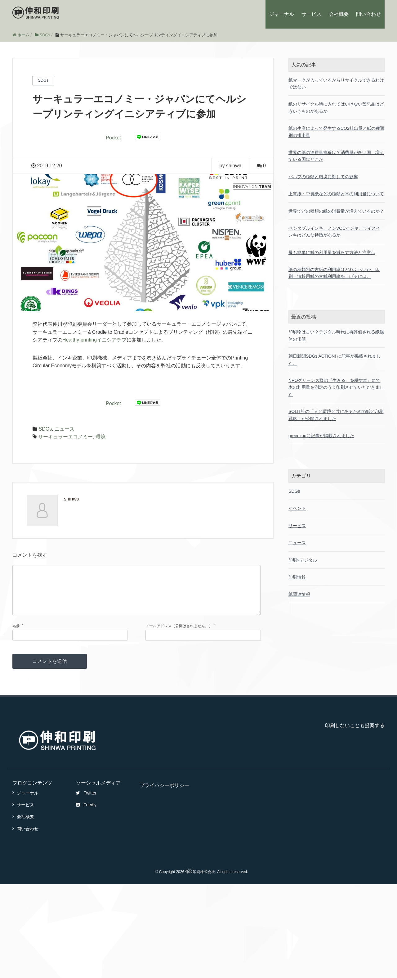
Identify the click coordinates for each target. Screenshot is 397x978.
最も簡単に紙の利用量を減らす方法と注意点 (331, 252)
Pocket (113, 137)
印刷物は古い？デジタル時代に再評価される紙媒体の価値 (336, 335)
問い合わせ (368, 14)
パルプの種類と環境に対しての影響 (323, 176)
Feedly (86, 814)
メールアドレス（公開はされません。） (178, 636)
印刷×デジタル (302, 560)
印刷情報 (297, 577)
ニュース (64, 429)
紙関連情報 (299, 594)
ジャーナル (281, 14)
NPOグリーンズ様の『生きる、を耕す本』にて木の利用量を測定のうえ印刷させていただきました (336, 387)
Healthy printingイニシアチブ (94, 339)
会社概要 (339, 14)
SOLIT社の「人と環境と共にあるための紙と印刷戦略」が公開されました (335, 415)
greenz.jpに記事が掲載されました (321, 435)
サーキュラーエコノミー (65, 436)
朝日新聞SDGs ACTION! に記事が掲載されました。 (334, 359)
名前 (16, 636)
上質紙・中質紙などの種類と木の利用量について (336, 193)
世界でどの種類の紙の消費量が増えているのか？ (336, 211)
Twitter (86, 802)
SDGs (45, 429)
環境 (100, 436)
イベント (297, 508)
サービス (311, 14)
